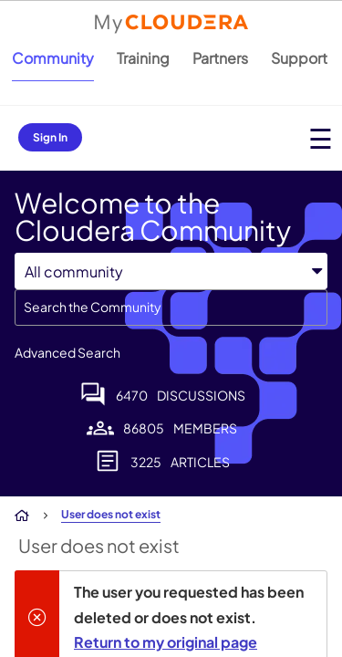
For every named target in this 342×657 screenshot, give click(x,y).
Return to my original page (165, 642)
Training (143, 58)
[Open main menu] (320, 138)
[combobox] (171, 307)
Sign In (50, 137)
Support (299, 58)
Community (53, 58)
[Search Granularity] (171, 271)
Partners (220, 58)
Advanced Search (67, 352)
